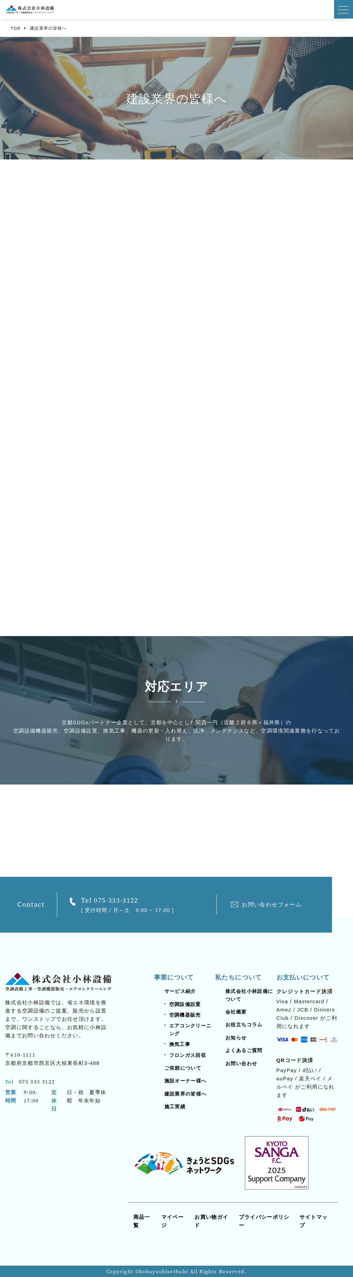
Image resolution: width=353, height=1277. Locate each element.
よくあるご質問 (243, 1050)
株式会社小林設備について (249, 994)
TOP (16, 28)
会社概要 (235, 1012)
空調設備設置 (185, 1004)
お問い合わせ (241, 1063)
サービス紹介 (180, 991)
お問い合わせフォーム (272, 904)
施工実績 (174, 1106)
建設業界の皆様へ (185, 1094)
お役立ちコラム (243, 1024)
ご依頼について (182, 1068)
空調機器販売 (185, 1015)
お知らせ (235, 1037)
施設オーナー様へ (185, 1080)
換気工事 (179, 1044)
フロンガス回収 (187, 1055)
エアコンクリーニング (190, 1029)
